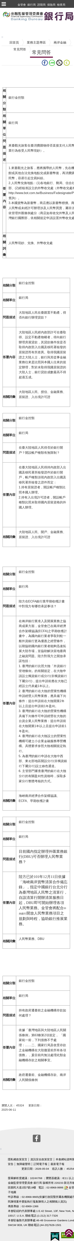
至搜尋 (4, 28)
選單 (4, 4)
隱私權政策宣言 (17, 1159)
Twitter (59, 63)
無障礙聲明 (23, 1164)
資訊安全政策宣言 (41, 1159)
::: (2, 37)
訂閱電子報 (40, 1164)
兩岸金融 (60, 42)
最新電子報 (57, 1164)
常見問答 (19, 49)
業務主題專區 (36, 42)
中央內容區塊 (11, 71)
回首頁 (14, 42)
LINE (52, 63)
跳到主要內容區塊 (12, 9)
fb (45, 63)
